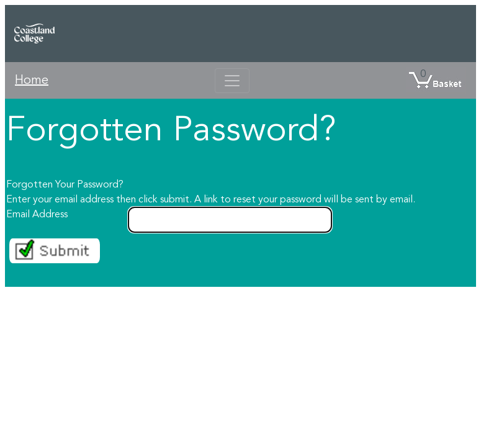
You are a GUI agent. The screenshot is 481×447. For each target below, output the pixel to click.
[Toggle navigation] (232, 80)
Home (31, 80)
